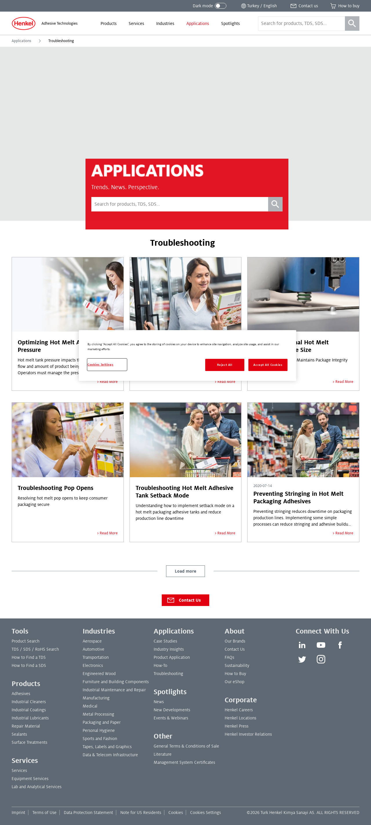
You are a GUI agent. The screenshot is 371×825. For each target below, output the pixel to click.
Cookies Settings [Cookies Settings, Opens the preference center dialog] (100, 364)
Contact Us (183, 600)
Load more (185, 571)
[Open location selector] (258, 6)
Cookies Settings (205, 812)
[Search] (352, 23)
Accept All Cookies (267, 364)
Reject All (224, 364)
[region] (187, 355)
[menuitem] (108, 23)
